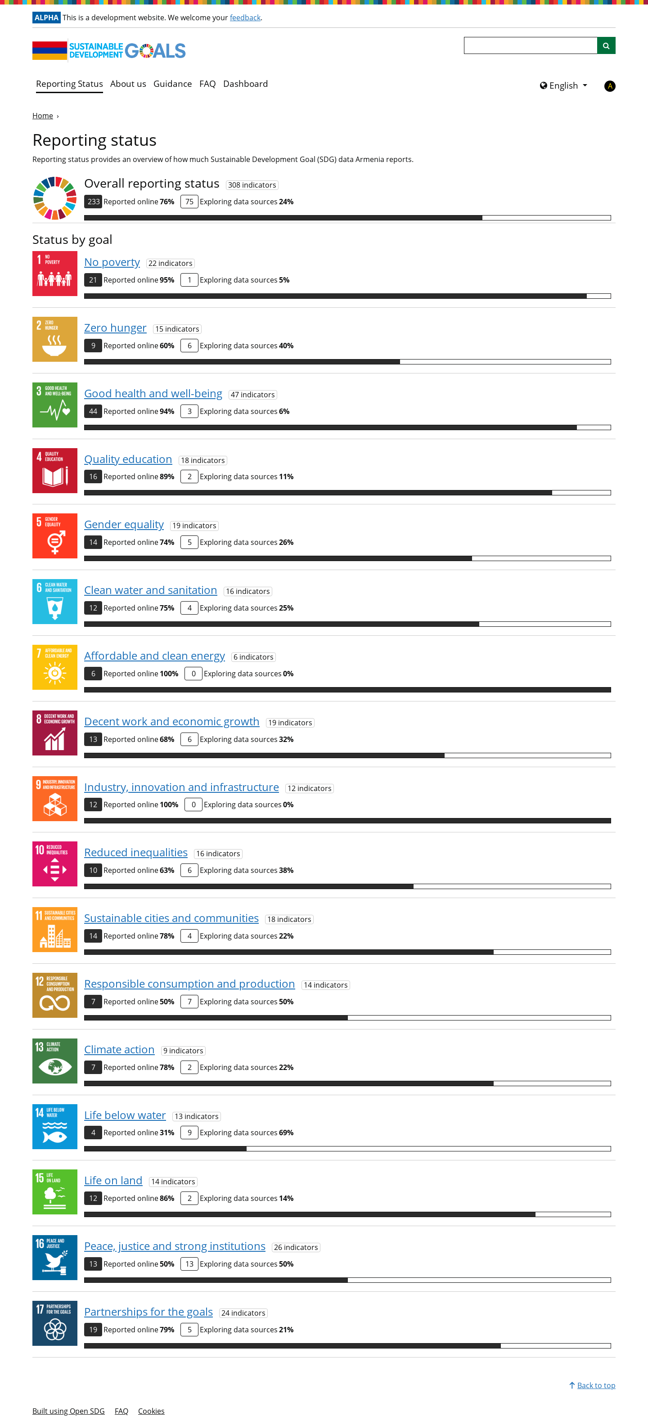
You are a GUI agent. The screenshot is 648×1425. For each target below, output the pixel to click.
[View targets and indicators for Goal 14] (54, 1126)
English (560, 85)
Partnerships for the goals (148, 1311)
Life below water (125, 1114)
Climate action (119, 1049)
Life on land (113, 1180)
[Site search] (606, 45)
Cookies (151, 1411)
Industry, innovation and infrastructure (181, 786)
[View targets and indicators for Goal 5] (54, 535)
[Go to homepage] (111, 50)
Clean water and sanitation (150, 589)
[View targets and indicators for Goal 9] (54, 798)
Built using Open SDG (68, 1411)
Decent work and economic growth (172, 721)
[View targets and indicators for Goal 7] (54, 667)
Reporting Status (69, 84)
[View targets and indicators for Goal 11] (54, 929)
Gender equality (124, 524)
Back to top (592, 1385)
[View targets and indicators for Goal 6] (54, 601)
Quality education (128, 458)
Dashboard (245, 84)
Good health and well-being (153, 393)
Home (42, 116)
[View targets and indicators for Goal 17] (54, 1323)
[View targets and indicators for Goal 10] (54, 863)
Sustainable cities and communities (171, 917)
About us (128, 84)
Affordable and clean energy (154, 655)
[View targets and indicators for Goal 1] (54, 273)
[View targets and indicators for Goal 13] (54, 1060)
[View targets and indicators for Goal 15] (54, 1191)
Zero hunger (115, 327)
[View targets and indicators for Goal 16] (54, 1257)
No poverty (112, 261)
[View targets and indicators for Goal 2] (54, 339)
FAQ (207, 84)
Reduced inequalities (136, 852)
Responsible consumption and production (189, 983)
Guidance (172, 84)
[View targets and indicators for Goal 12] (54, 995)
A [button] (610, 86)
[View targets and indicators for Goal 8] (54, 732)
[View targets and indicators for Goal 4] (54, 470)
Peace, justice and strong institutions (175, 1245)
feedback (245, 17)
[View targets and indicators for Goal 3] (54, 404)
